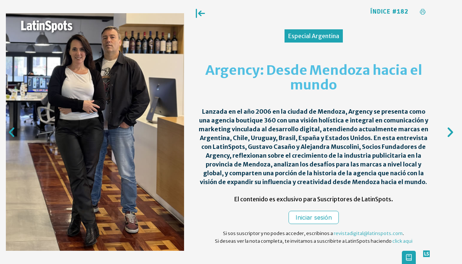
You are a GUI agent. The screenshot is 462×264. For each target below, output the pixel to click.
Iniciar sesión (314, 217)
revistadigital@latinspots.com (368, 233)
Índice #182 (389, 11)
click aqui (402, 241)
